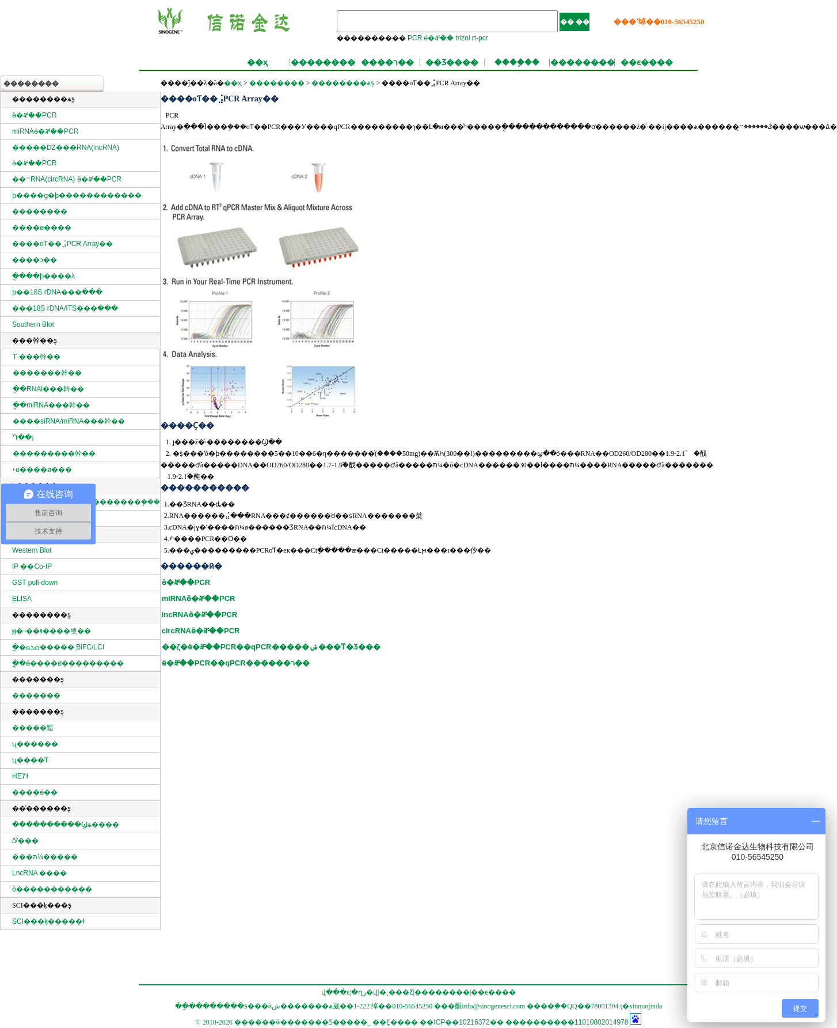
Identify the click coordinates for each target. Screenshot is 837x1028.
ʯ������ (35, 744)
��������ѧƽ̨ (342, 83)
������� (36, 695)
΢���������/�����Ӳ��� (25, 841)
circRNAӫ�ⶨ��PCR (201, 630)
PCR (415, 38)
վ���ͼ (335, 992)
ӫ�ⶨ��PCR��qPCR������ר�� (236, 663)
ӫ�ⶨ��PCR (34, 115)
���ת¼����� (45, 857)
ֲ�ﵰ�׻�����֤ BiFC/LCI (58, 647)
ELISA (22, 599)
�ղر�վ (364, 992)
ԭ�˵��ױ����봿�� (51, 631)
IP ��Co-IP (32, 566)
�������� (323, 62)
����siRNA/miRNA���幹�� (69, 421)
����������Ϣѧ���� (65, 825)
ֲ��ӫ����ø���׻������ (68, 663)
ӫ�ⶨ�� (439, 38)
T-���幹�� (36, 357)
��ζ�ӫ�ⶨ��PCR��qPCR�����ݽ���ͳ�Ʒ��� (271, 646)
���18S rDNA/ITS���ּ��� (65, 308)
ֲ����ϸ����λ (43, 276)
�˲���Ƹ (396, 992)
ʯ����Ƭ (30, 760)
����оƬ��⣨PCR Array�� (62, 244)
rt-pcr (480, 38)
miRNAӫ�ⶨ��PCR (45, 131)
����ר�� (387, 62)
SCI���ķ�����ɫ (48, 921)
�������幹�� (47, 373)
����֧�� (516, 62)
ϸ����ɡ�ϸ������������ (77, 195)
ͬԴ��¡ (23, 437)
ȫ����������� (52, 889)
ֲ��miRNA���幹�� (51, 405)
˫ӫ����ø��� (42, 470)
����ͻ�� (34, 260)
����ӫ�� (35, 792)
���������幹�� (54, 453)
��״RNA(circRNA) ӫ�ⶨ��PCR (66, 179)
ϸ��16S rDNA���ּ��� (57, 292)
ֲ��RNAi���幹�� (48, 389)
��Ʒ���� (451, 62)
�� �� (574, 22)
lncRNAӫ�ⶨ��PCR (199, 614)
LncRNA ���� (39, 873)
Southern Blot (33, 324)
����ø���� (41, 228)
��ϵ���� (647, 62)
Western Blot (31, 550)
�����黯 (33, 728)
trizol (462, 38)
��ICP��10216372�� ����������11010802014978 (524, 1022)
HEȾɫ (20, 776)
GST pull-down (35, 583)
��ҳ (257, 62)
